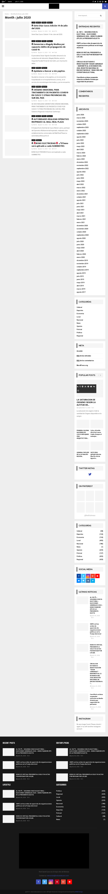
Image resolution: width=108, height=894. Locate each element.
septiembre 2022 (83, 168)
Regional (50, 22)
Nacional (80, 320)
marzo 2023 (81, 153)
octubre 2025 (81, 124)
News (79, 323)
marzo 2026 (81, 118)
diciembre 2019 (82, 260)
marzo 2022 (81, 187)
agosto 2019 (81, 273)
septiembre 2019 (83, 270)
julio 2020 (80, 241)
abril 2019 (80, 286)
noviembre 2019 (82, 263)
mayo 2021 (80, 210)
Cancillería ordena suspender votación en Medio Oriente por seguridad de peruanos (87, 79)
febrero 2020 (81, 254)
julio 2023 (80, 140)
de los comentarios (85, 360)
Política (44, 22)
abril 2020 (80, 251)
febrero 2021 (81, 219)
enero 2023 (81, 159)
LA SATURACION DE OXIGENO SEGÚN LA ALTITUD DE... (86, 402)
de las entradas (84, 356)
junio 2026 (80, 115)
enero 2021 (81, 222)
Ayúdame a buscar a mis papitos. (48, 71)
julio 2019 (80, 276)
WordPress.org (82, 365)
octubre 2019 (81, 267)
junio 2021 (80, 206)
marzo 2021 (81, 216)
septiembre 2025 (83, 127)
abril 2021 (80, 213)
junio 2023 (80, 143)
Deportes (80, 310)
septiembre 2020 (83, 235)
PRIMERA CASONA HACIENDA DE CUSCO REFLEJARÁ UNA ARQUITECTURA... (83, 434)
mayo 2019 (80, 282)
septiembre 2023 (83, 134)
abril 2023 (80, 149)
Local (33, 22)
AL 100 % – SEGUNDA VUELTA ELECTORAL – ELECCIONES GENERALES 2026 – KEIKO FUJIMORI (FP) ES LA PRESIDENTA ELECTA (96, 605)
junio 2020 (80, 244)
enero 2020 (81, 257)
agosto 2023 (81, 137)
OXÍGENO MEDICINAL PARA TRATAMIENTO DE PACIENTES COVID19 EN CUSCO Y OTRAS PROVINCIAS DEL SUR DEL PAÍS (50, 94)
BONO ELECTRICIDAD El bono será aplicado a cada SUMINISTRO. (50, 144)
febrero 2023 (81, 156)
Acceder (80, 351)
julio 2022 (80, 175)
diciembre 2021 (82, 194)
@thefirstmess (89, 515)
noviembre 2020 (82, 229)
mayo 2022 (80, 181)
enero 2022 (81, 191)
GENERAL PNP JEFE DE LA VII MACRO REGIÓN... (83, 454)
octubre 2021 (81, 197)
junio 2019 (80, 279)
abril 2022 (80, 184)
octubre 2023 (81, 130)
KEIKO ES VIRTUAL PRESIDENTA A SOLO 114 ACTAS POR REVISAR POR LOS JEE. (89, 55)
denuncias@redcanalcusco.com (58, 876)
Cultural (79, 307)
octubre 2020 (81, 232)
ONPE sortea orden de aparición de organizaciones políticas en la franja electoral (90, 45)
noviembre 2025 (82, 121)
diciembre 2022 (82, 162)
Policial (79, 329)
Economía (80, 313)
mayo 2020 (80, 248)
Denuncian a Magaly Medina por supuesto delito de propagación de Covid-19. (49, 47)
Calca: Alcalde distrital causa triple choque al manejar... (96, 433)
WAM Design (79, 892)
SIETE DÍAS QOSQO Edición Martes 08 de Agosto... (95, 455)
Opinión (38, 22)
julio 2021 (80, 203)
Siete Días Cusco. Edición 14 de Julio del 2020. (50, 27)
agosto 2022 (81, 172)
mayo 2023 (80, 146)
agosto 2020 (81, 238)
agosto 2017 (81, 292)
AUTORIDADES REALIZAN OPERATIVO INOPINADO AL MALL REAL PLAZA (50, 120)
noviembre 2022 (82, 165)
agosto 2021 (81, 200)
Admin (35, 31)
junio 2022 (80, 178)
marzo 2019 (81, 289)
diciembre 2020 (82, 225)
